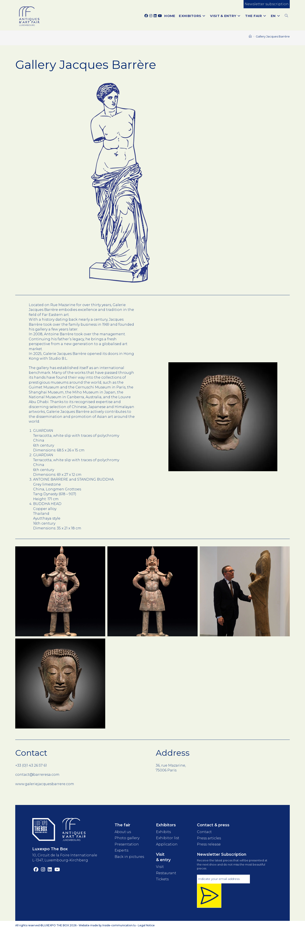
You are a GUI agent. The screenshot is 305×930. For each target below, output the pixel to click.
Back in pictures (129, 856)
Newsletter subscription (267, 4)
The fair (122, 825)
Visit (160, 867)
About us (123, 832)
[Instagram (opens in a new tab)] (151, 16)
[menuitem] (276, 15)
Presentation (127, 844)
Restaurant (166, 873)
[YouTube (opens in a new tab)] (160, 16)
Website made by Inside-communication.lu (107, 925)
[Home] (250, 36)
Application (167, 844)
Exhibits (163, 832)
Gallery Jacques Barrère (273, 36)
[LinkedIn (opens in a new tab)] (155, 16)
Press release (209, 844)
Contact (204, 832)
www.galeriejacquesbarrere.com (44, 784)
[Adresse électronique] (223, 879)
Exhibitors (166, 825)
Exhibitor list (167, 838)
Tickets (162, 879)
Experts (121, 850)
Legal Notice (146, 925)
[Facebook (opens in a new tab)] (146, 16)
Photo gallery (127, 838)
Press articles (209, 838)
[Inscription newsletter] (209, 895)
